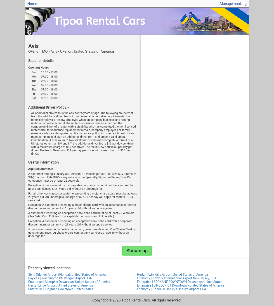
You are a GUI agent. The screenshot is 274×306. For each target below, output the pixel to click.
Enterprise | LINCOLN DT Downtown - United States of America (180, 285)
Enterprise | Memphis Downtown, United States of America (69, 282)
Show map (137, 250)
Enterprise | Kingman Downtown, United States (60, 289)
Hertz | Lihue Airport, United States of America (60, 285)
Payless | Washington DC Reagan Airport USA (60, 278)
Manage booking (233, 4)
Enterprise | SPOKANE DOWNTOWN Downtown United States (179, 282)
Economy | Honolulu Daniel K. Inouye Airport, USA (171, 289)
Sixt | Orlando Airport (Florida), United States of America (67, 274)
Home (32, 4)
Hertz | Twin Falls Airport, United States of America (172, 274)
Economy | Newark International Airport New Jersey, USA (177, 278)
